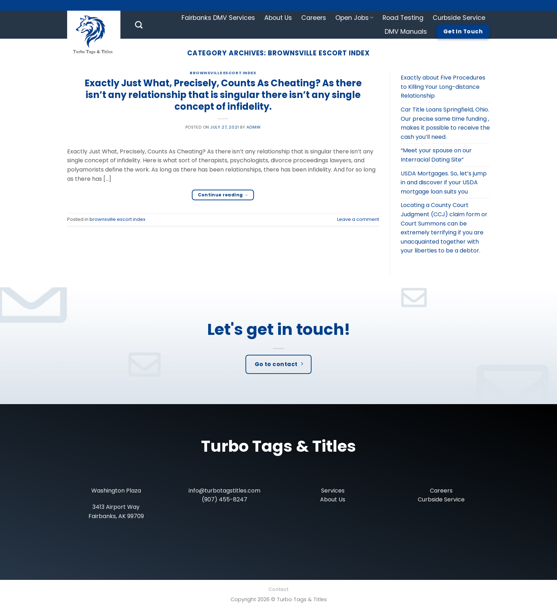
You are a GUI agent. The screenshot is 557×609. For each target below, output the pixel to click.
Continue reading (223, 194)
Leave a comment (358, 219)
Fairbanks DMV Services (218, 17)
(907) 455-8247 (224, 499)
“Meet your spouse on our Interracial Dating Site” (436, 155)
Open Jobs (354, 17)
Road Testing (403, 17)
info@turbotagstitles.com (224, 490)
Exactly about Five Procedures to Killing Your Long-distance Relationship (443, 87)
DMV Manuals (406, 31)
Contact (278, 589)
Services (333, 490)
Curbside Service (459, 17)
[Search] (138, 25)
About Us (278, 17)
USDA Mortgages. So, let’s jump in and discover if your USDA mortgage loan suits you (444, 182)
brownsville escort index (223, 73)
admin (254, 127)
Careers (313, 17)
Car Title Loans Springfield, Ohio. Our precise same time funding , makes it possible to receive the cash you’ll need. (445, 123)
